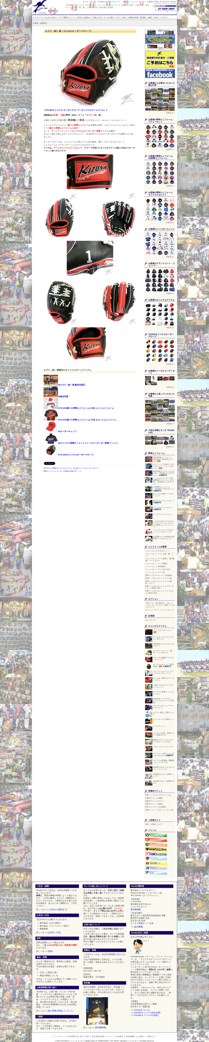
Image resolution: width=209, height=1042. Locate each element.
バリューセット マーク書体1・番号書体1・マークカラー (159, 560)
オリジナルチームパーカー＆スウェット (163, 707)
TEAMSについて (141, 1010)
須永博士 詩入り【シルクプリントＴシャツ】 (163, 768)
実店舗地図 (135, 909)
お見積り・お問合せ (145, 1036)
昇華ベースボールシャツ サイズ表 (158, 578)
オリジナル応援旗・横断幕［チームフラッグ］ (163, 761)
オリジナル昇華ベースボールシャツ (163, 495)
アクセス (163, 17)
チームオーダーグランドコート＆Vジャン (163, 638)
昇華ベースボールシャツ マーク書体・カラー (158, 582)
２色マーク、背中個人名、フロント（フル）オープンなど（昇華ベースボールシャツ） (160, 605)
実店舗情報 (100, 1027)
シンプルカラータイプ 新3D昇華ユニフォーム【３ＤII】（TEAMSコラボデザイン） (163, 481)
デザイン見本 (121, 17)
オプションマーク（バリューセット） (160, 610)
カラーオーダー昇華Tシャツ (163, 720)
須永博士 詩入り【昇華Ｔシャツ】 (163, 775)
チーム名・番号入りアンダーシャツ (163, 679)
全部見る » (170, 113)
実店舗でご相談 (149, 17)
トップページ (38, 17)
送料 (50, 951)
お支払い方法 (54, 932)
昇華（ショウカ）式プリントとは (158, 795)
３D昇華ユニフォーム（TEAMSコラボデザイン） (164, 489)
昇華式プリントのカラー (154, 801)
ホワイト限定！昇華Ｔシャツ (163, 713)
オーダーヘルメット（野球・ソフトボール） (162, 652)
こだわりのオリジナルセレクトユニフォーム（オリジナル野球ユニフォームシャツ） (163, 524)
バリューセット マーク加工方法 (157, 569)
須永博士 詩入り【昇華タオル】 (163, 782)
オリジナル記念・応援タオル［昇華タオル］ (163, 734)
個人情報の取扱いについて (60, 1011)
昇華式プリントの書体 (154, 804)
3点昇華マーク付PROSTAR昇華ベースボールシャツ (164, 538)
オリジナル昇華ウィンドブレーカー (163, 693)
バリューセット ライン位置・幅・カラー (159, 555)
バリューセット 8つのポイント (157, 551)
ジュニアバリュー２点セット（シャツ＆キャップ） (163, 531)
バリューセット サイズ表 (155, 572)
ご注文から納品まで (84, 17)
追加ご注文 (97, 17)
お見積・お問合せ (40, 23)
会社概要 (138, 927)
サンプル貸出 (108, 17)
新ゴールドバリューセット (163, 502)
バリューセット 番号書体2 (155, 566)
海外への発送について (154, 824)
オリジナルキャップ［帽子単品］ (163, 665)
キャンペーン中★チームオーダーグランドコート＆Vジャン (163, 466)
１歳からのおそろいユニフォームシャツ (163, 686)
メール (72, 1021)
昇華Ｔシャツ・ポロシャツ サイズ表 (159, 810)
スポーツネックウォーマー (163, 747)
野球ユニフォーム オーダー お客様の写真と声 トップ (62, 471)
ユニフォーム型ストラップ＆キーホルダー (163, 755)
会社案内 (119, 1036)
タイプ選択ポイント (66, 17)
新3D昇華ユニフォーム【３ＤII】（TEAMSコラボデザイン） (163, 473)
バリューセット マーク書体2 (156, 564)
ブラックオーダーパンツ (162, 631)
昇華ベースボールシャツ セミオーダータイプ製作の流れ (159, 587)
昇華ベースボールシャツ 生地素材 (158, 575)
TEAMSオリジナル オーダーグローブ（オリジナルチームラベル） (76, 110)
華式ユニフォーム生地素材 (155, 807)
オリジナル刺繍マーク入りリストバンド (163, 659)
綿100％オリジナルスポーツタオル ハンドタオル (163, 741)
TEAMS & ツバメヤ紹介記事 (147, 1013)
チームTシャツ (159, 726)
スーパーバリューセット (162, 514)
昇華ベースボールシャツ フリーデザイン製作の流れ (159, 592)
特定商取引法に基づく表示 (78, 1036)
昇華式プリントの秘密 (154, 798)
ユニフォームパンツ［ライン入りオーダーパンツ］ (163, 672)
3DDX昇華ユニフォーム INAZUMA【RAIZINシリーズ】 (163, 459)
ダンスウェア (150, 620)
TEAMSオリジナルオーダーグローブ (86, 468)
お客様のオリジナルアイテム (61, 468)
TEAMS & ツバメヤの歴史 (146, 1015)
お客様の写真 (133, 17)
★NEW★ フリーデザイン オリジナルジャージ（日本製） (163, 701)
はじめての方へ (51, 17)
